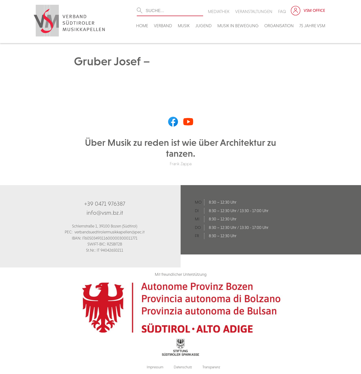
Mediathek (218, 11)
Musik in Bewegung (238, 25)
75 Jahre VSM (312, 25)
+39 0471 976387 (104, 203)
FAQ (282, 11)
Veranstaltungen (253, 11)
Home (142, 25)
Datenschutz (183, 367)
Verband (163, 25)
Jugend (203, 25)
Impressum (155, 367)
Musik (184, 25)
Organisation (279, 25)
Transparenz (211, 367)
